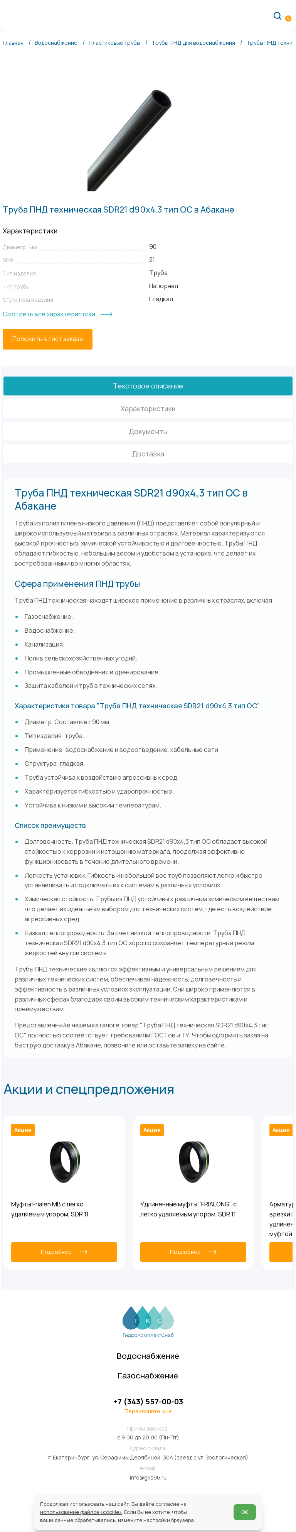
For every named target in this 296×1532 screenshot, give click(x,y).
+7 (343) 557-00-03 (148, 1401)
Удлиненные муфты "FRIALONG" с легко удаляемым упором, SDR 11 (188, 1209)
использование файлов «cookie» (81, 1511)
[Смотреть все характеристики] (58, 314)
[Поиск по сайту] (277, 15)
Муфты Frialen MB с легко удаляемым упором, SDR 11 (50, 1209)
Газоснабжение (148, 1375)
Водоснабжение (148, 1355)
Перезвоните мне (148, 1411)
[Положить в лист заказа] (47, 339)
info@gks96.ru (148, 1477)
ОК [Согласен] (244, 1511)
